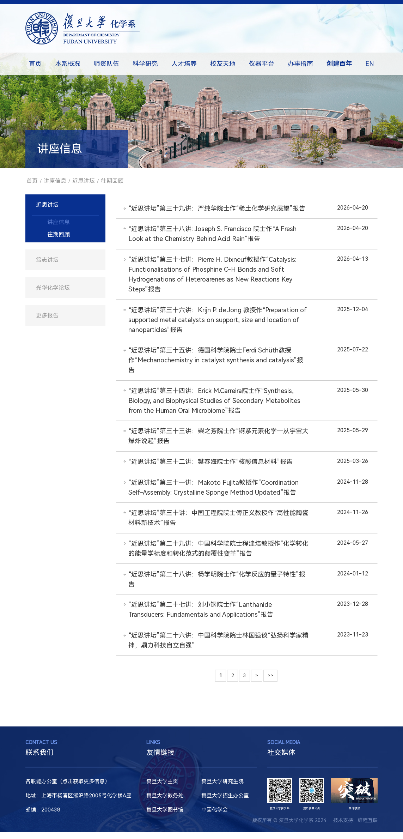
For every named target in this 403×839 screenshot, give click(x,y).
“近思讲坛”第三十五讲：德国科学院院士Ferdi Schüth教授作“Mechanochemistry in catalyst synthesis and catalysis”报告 (216, 362)
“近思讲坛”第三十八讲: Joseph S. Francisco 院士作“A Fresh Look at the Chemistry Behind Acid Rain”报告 (213, 234)
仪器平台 (261, 63)
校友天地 (223, 63)
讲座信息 (55, 180)
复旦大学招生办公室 (225, 802)
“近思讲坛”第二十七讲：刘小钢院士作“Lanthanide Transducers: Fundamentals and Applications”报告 (201, 615)
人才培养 (184, 63)
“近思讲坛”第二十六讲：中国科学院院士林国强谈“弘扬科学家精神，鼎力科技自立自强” (216, 646)
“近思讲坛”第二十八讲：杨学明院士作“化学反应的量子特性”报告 (217, 584)
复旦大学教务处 (164, 802)
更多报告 (47, 315)
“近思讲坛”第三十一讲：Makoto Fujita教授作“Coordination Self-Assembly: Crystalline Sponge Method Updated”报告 (214, 491)
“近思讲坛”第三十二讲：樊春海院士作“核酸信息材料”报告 (211, 465)
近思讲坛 (83, 180)
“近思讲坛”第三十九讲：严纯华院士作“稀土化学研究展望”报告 (217, 208)
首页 (35, 63)
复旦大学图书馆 (164, 816)
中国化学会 (214, 816)
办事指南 (300, 63)
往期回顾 (112, 180)
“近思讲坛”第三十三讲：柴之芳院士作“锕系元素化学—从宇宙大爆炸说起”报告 (216, 439)
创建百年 (339, 63)
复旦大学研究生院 (222, 788)
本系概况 (67, 63)
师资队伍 (106, 63)
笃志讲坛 (47, 259)
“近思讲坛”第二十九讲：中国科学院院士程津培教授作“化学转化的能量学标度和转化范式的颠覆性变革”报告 (216, 553)
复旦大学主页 (162, 788)
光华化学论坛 (53, 287)
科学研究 (145, 63)
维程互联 (368, 827)
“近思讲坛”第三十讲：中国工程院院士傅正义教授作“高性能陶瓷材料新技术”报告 (216, 522)
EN (369, 63)
